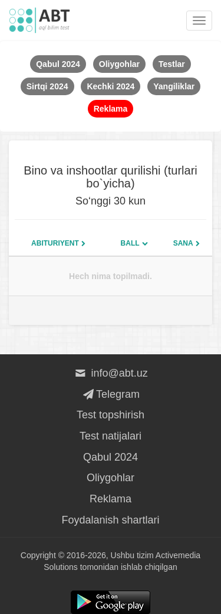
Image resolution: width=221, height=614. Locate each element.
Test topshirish (110, 415)
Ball (130, 243)
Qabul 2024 (110, 457)
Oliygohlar (110, 478)
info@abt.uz (110, 373)
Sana (183, 243)
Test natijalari (110, 436)
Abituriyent (55, 243)
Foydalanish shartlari (110, 520)
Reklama (110, 499)
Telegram (110, 394)
